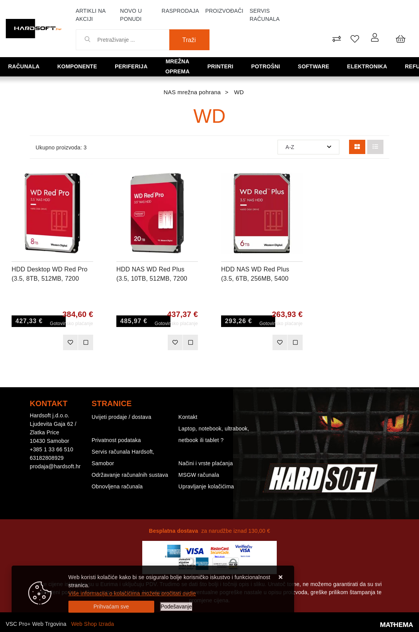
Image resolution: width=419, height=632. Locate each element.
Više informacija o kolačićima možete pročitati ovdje (132, 593)
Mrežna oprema (167, 66)
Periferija (115, 66)
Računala (23, 66)
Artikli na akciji (91, 15)
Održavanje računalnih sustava (130, 475)
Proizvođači (224, 11)
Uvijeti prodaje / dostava (121, 417)
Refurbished (391, 66)
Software (294, 66)
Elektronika (340, 66)
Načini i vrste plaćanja (206, 463)
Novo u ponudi (131, 15)
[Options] (176, 607)
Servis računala (265, 15)
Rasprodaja (180, 11)
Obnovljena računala (117, 486)
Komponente (69, 66)
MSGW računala (199, 475)
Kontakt (188, 417)
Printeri (216, 66)
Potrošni (253, 66)
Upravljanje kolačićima (206, 486)
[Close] (111, 607)
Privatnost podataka (116, 440)
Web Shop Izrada (92, 624)
